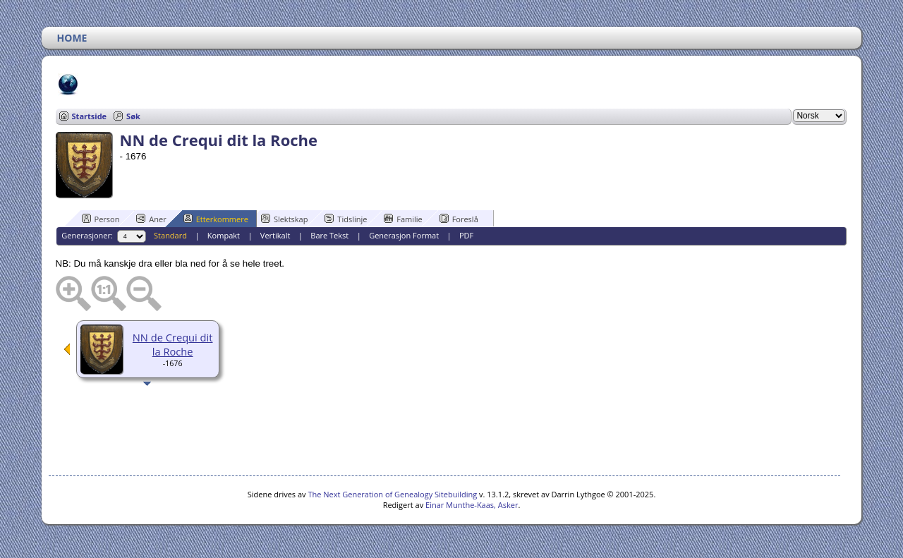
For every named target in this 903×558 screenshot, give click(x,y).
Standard (170, 235)
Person (101, 218)
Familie (403, 218)
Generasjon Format (404, 235)
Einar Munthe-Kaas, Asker (471, 504)
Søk (133, 116)
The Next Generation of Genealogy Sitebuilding (392, 494)
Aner (151, 218)
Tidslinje (346, 218)
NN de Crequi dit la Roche (173, 344)
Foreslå (459, 218)
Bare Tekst (329, 235)
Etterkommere (215, 218)
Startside (89, 116)
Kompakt (223, 235)
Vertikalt (275, 235)
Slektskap (284, 218)
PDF (466, 235)
